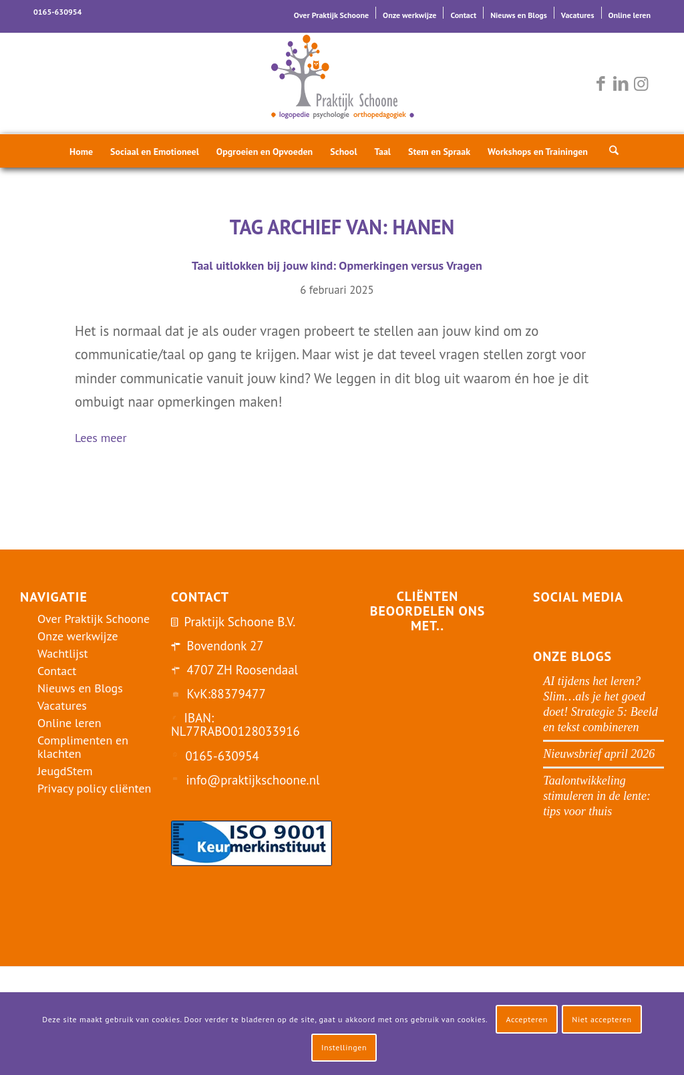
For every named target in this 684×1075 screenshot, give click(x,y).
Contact (463, 15)
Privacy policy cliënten (94, 788)
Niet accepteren (601, 1019)
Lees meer (106, 439)
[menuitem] (331, 13)
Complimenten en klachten (82, 746)
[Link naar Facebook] (600, 83)
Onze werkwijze (409, 15)
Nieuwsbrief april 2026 (599, 754)
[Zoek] (609, 151)
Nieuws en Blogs (518, 15)
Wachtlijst (62, 653)
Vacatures (577, 15)
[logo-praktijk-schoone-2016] (342, 83)
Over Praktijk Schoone (331, 15)
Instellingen (344, 1047)
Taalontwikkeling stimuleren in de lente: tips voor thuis (597, 796)
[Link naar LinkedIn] (621, 83)
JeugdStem (65, 771)
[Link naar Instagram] (641, 83)
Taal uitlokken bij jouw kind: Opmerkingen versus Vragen (337, 265)
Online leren (630, 15)
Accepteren (527, 1019)
